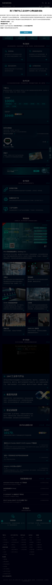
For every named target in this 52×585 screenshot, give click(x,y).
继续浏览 (26, 32)
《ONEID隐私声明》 (28, 25)
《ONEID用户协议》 (18, 25)
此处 (2, 28)
